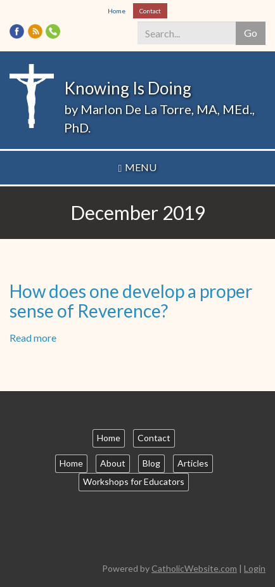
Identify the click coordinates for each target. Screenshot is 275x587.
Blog (151, 463)
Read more (33, 338)
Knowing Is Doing (127, 88)
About (112, 463)
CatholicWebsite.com (194, 568)
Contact (150, 11)
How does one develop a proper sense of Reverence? (131, 300)
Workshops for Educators (133, 481)
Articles (192, 463)
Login (254, 568)
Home (116, 11)
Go (250, 33)
